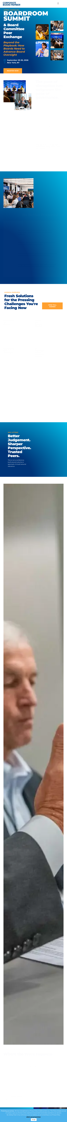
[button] (58, 3)
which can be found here (33, 1117)
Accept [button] (33, 1119)
